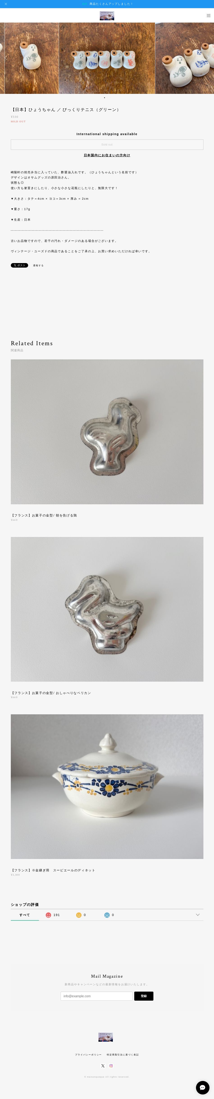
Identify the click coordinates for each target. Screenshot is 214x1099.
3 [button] (110, 97)
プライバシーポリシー (88, 1054)
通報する (38, 265)
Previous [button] (7, 58)
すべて (24, 915)
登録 (144, 996)
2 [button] (107, 97)
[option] (107, 58)
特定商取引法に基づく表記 (123, 1054)
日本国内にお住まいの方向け (107, 155)
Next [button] (207, 58)
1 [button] (104, 97)
